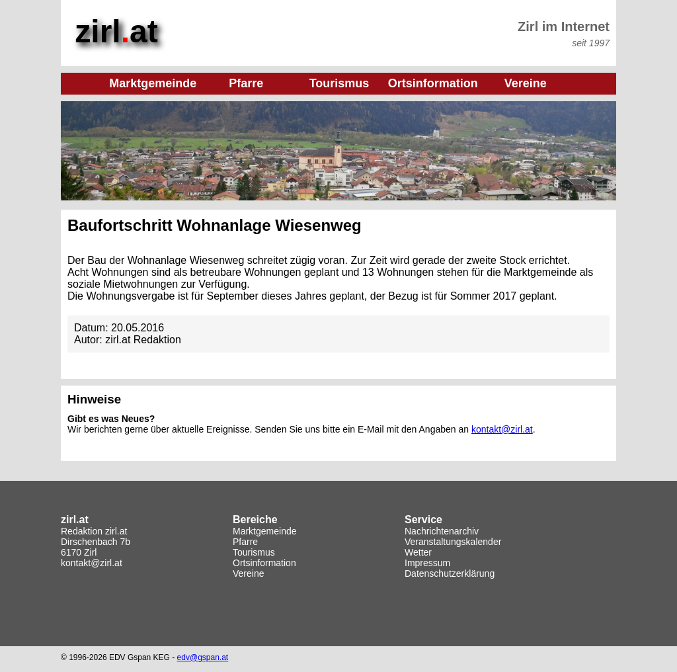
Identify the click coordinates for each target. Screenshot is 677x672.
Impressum (427, 563)
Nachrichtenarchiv (442, 531)
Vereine (248, 573)
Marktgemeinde (265, 531)
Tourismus (254, 552)
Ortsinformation (264, 563)
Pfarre (245, 541)
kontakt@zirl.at (502, 429)
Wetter (418, 552)
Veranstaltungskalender (453, 541)
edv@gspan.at (203, 657)
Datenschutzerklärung (450, 573)
